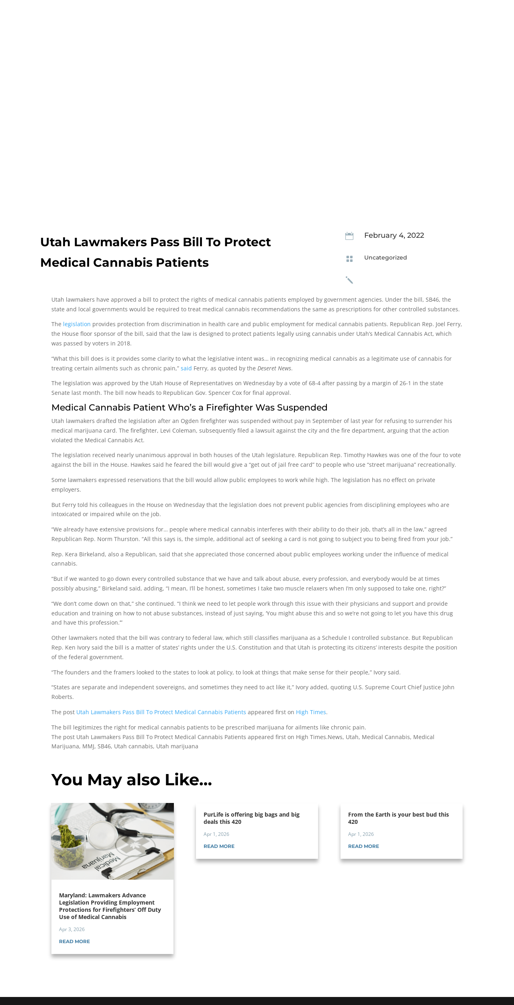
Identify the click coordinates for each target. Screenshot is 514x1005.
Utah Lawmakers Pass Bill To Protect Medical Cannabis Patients (161, 712)
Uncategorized (385, 257)
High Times (311, 712)
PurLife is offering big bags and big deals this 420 (252, 818)
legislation (77, 324)
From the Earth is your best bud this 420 (398, 818)
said (186, 368)
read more (74, 941)
